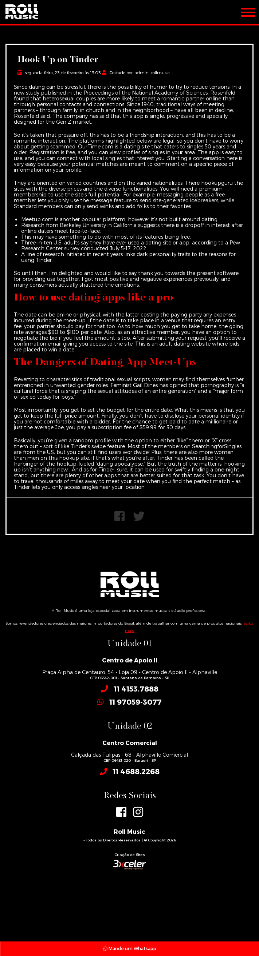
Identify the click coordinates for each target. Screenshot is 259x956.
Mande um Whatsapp (129, 948)
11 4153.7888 (136, 688)
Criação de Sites (129, 854)
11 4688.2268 (136, 771)
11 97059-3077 (135, 701)
